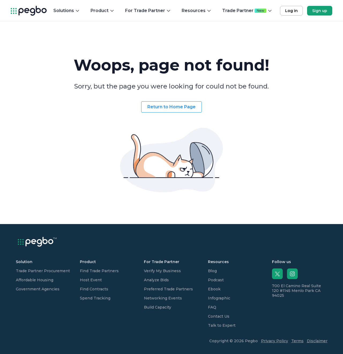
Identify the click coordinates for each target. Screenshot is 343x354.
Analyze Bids (156, 280)
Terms (297, 340)
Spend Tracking (95, 298)
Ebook (214, 289)
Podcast (216, 280)
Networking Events (163, 298)
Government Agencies (37, 289)
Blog (212, 270)
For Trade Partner (148, 10)
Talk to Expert (222, 325)
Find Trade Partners (99, 270)
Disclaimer (317, 340)
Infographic (219, 298)
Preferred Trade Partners (168, 289)
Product (102, 10)
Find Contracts (94, 289)
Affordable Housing (34, 280)
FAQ (212, 307)
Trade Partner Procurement (43, 270)
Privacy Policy (274, 340)
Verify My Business (162, 270)
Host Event (91, 280)
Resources (196, 10)
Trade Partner (247, 10)
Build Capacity (157, 307)
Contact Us (218, 316)
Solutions (66, 10)
